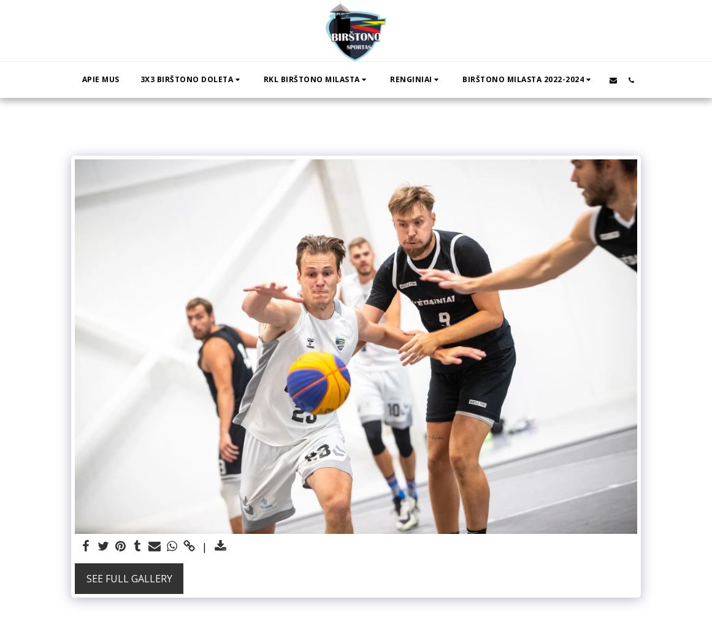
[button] (192, 80)
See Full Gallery (129, 578)
